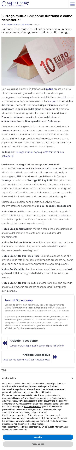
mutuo (49, 89)
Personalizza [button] (38, 444)
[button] (72, 378)
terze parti (44, 395)
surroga (51, 101)
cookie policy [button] (45, 392)
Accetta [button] (38, 437)
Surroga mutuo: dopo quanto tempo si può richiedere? (37, 346)
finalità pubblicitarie (32, 406)
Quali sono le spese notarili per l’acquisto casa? (26, 360)
